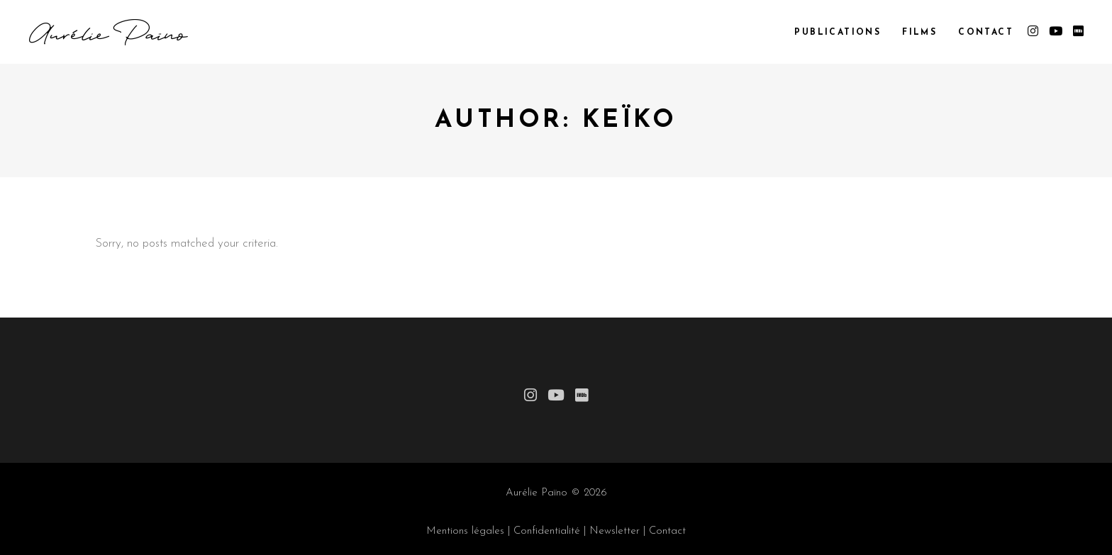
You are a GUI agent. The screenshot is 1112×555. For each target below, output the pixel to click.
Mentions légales (465, 531)
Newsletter (614, 531)
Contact (667, 531)
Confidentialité (546, 531)
